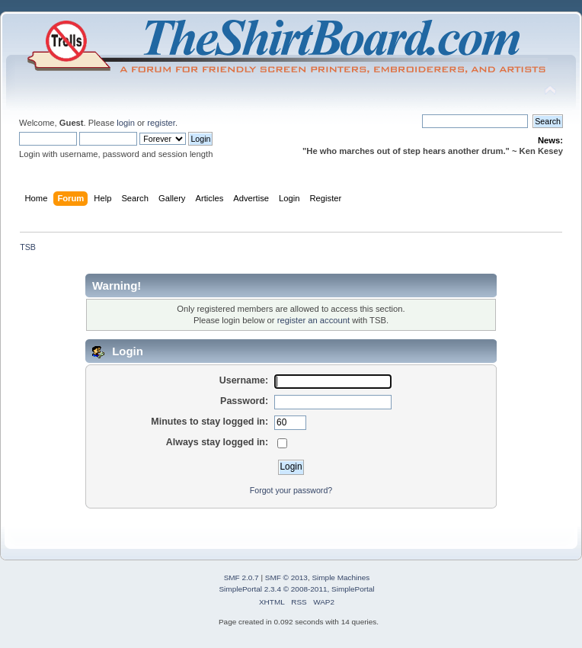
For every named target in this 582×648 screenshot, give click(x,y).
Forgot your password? (291, 490)
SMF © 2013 (286, 577)
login (126, 122)
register (161, 122)
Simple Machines (340, 577)
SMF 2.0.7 (241, 577)
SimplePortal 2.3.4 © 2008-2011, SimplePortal (296, 589)
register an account (313, 320)
